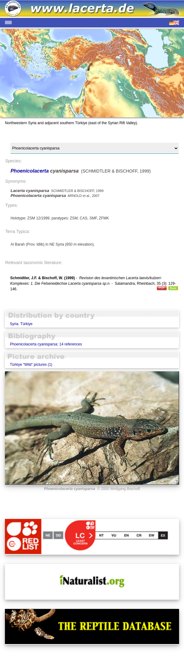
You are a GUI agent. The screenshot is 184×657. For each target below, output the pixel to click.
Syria (14, 324)
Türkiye (26, 324)
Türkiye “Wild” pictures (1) (31, 364)
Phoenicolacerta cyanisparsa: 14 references (46, 344)
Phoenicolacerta (30, 170)
